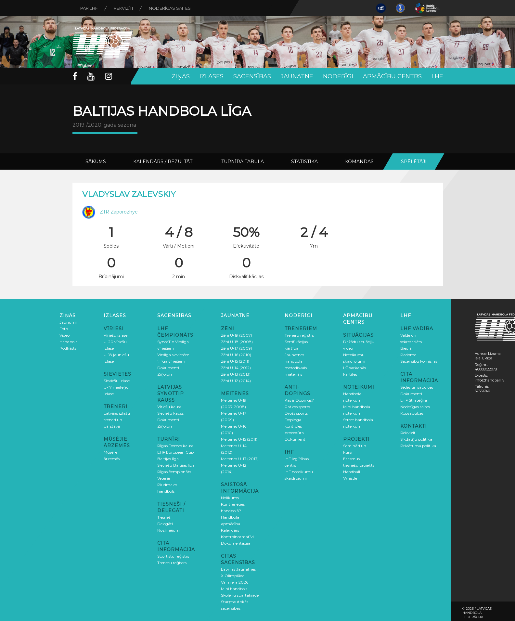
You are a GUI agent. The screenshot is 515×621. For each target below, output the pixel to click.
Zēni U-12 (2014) (236, 380)
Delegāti (165, 523)
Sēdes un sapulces (416, 387)
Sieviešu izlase (117, 380)
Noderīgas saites (171, 8)
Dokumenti (168, 367)
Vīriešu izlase (115, 335)
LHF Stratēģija (413, 400)
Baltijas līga (168, 458)
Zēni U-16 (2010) (236, 354)
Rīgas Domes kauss (175, 445)
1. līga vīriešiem (171, 361)
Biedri (405, 348)
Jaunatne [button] (297, 76)
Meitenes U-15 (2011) (239, 439)
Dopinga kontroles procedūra (294, 426)
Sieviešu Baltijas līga (176, 465)
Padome (408, 354)
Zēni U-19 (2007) (236, 335)
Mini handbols (234, 588)
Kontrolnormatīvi (237, 536)
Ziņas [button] (181, 76)
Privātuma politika (418, 445)
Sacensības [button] (252, 76)
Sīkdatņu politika (416, 439)
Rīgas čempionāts (174, 471)
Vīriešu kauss (169, 406)
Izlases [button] (212, 76)
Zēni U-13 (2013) (236, 374)
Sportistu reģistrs (173, 556)
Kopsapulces (411, 413)
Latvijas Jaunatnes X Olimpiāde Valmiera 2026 (238, 576)
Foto (63, 328)
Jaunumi (68, 322)
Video (64, 335)
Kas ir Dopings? (299, 400)
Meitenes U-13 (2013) (240, 458)
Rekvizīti (124, 8)
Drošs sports (296, 413)
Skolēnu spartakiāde (240, 595)
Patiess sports (297, 406)
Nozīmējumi (169, 530)
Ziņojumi (165, 374)
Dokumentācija (235, 543)
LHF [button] (437, 76)
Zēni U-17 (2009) (236, 348)
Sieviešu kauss (170, 413)
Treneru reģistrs (172, 562)
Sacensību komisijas (418, 361)
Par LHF (89, 8)
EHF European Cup (175, 452)
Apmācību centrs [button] (392, 76)
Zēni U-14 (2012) (236, 367)
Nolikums (230, 497)
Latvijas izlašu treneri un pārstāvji (117, 420)
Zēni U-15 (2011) (235, 361)
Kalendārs (230, 530)
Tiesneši (164, 517)
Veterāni (165, 478)
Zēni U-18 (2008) (237, 341)
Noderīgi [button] (338, 76)
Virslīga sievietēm (173, 354)
